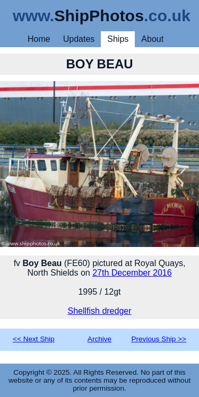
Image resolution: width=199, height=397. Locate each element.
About (152, 38)
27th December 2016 (131, 272)
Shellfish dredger (99, 310)
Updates (79, 38)
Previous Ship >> (158, 339)
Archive (99, 339)
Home (39, 38)
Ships (117, 38)
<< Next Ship (34, 339)
